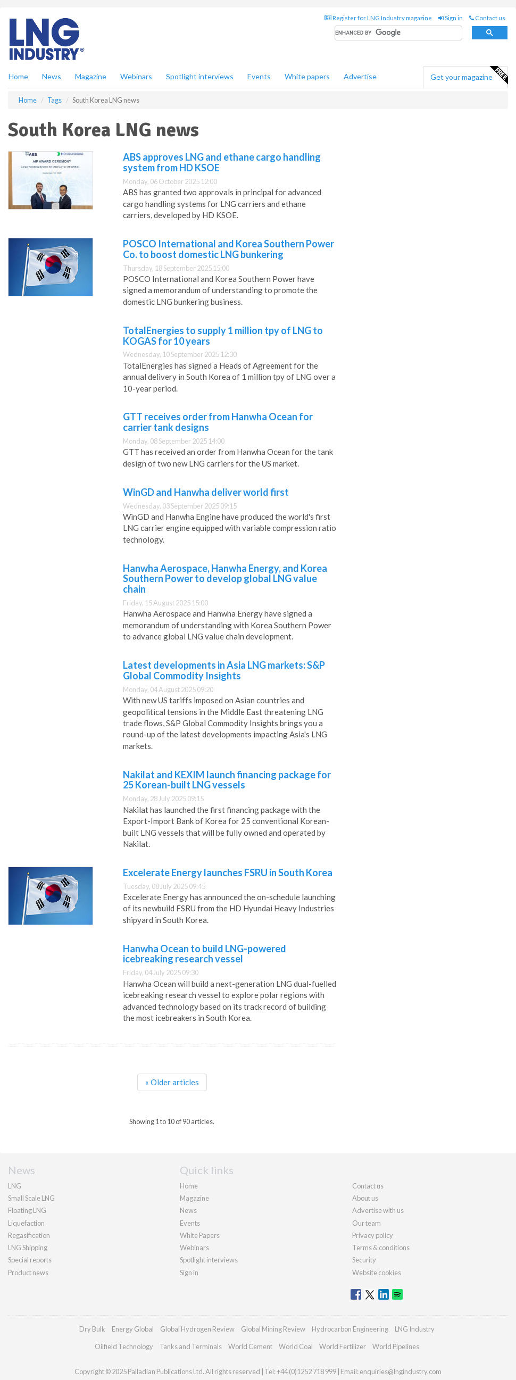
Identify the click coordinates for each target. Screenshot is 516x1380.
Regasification (29, 1235)
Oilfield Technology (124, 1346)
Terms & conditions (381, 1247)
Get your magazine (468, 75)
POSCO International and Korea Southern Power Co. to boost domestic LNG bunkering (228, 249)
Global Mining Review (273, 1329)
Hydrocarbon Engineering (350, 1329)
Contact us (487, 17)
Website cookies (376, 1272)
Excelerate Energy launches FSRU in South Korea (227, 872)
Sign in (450, 17)
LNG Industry (415, 1329)
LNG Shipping (27, 1247)
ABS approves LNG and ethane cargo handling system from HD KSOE (222, 162)
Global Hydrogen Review (197, 1329)
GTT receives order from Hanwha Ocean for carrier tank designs (218, 422)
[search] (398, 33)
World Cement (250, 1346)
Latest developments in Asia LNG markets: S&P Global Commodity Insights (224, 670)
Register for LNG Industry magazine (378, 17)
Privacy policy (372, 1235)
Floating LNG (27, 1210)
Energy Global (133, 1329)
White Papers (200, 1235)
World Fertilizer (342, 1346)
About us (365, 1198)
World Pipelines (395, 1346)
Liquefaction (26, 1223)
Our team (366, 1223)
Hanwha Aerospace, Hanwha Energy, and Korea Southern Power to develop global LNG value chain (225, 578)
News (188, 1210)
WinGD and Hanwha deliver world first (206, 492)
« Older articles (172, 1082)
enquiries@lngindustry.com (401, 1371)
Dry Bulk (92, 1329)
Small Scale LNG (31, 1198)
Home (18, 76)
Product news (28, 1272)
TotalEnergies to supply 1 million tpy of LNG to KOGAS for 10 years (223, 336)
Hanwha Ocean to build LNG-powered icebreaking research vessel (204, 954)
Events (259, 76)
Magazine (90, 76)
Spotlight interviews (200, 76)
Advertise (360, 76)
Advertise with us (378, 1210)
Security (364, 1260)
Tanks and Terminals (191, 1346)
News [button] (51, 76)
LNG (14, 1186)
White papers (307, 76)
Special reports (30, 1260)
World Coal (296, 1346)
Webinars (136, 76)
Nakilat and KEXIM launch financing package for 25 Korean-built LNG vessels (227, 780)
